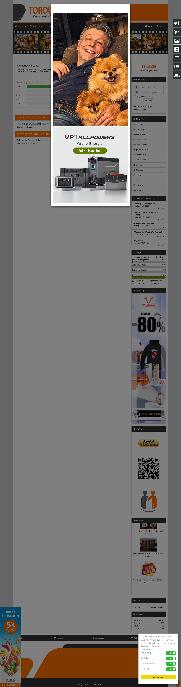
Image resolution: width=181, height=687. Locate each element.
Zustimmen (158, 677)
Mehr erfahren (147, 649)
